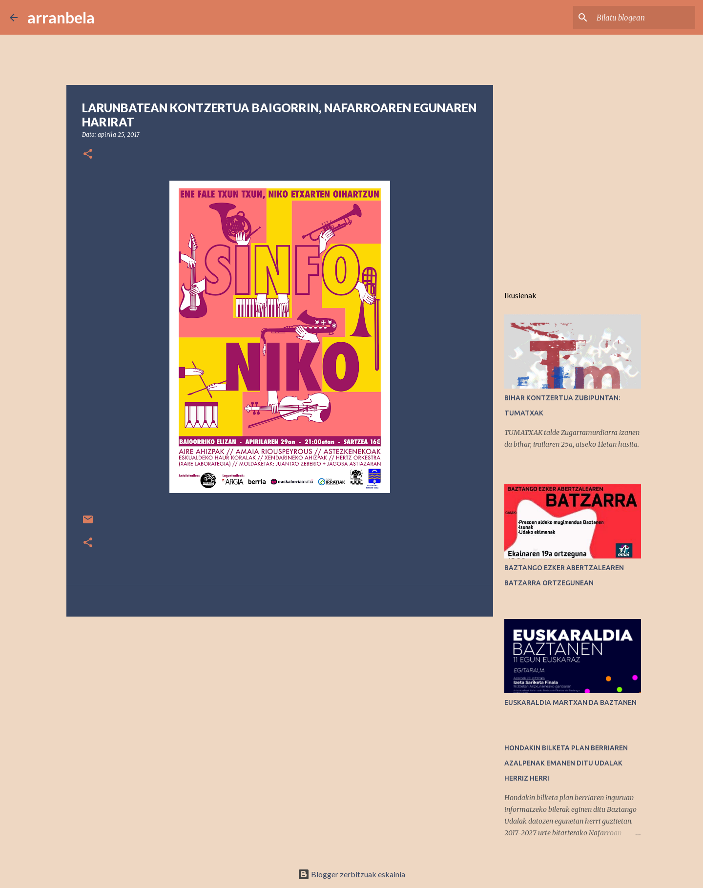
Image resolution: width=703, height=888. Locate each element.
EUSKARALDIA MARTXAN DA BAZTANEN (570, 702)
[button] (88, 154)
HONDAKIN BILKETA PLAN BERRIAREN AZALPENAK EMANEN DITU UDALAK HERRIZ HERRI (566, 763)
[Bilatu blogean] (644, 17)
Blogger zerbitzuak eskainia (351, 874)
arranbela (61, 17)
